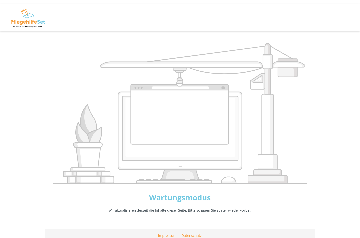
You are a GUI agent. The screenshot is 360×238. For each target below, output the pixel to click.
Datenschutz (192, 235)
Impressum (168, 235)
